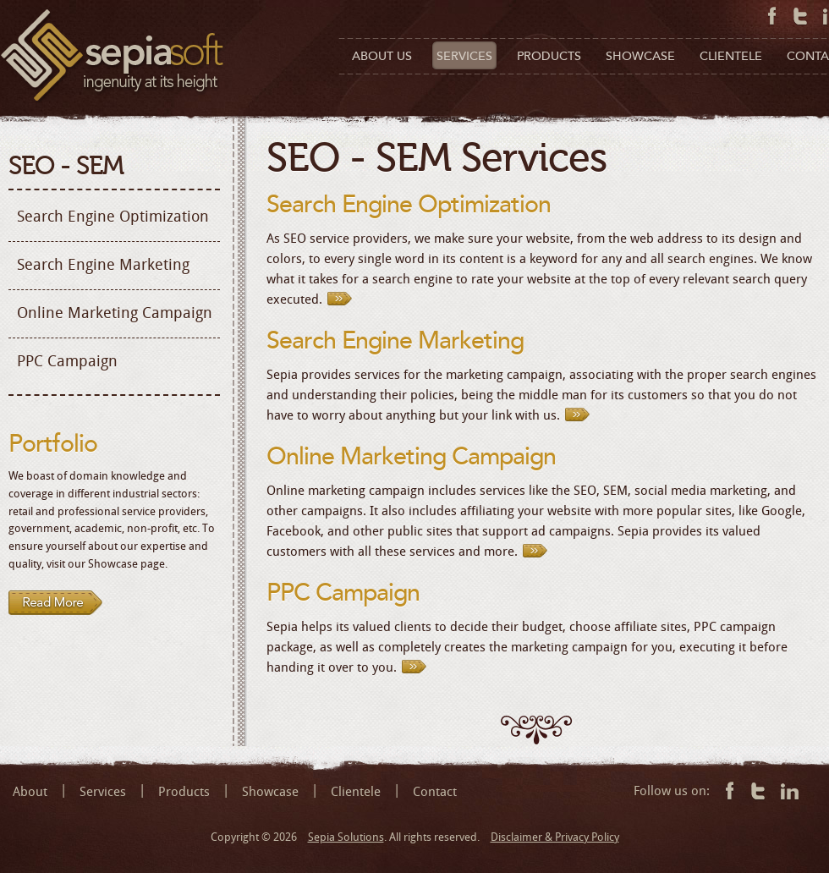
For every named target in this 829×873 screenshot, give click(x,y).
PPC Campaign (67, 361)
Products (184, 791)
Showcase (270, 791)
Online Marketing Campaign (114, 313)
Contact (435, 791)
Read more (55, 603)
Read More (343, 297)
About (30, 791)
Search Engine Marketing (103, 264)
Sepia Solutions (346, 837)
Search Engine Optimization (113, 216)
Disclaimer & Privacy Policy (555, 837)
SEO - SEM (66, 165)
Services (103, 791)
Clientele (356, 791)
